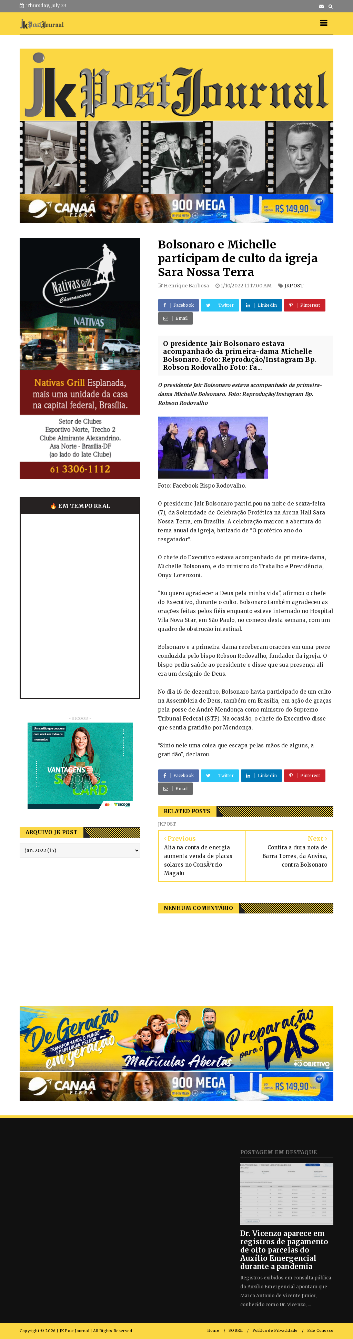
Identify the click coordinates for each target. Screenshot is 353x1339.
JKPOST (294, 286)
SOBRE (236, 1330)
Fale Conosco (320, 1330)
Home (213, 1330)
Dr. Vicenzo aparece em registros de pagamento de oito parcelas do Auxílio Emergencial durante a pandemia (284, 1250)
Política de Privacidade (275, 1330)
